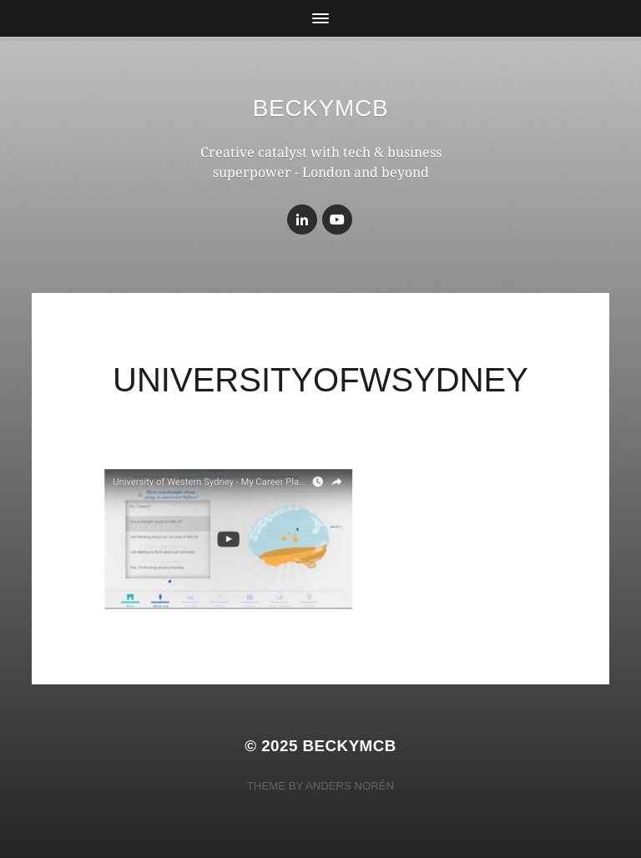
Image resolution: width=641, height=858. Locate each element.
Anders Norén (349, 786)
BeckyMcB (321, 108)
